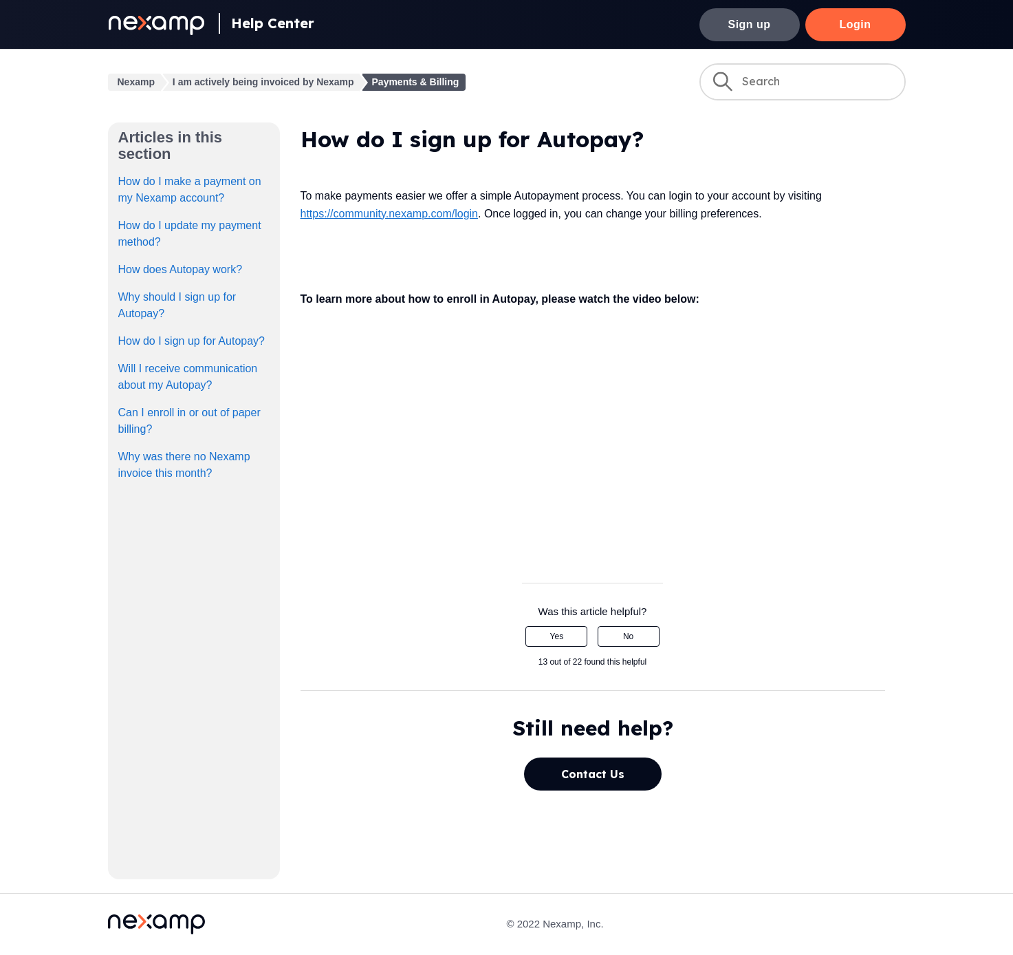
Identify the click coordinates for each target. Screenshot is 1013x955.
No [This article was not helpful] (628, 636)
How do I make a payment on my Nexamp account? (189, 189)
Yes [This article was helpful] (557, 636)
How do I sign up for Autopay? (191, 341)
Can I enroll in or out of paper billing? (189, 421)
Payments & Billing (415, 81)
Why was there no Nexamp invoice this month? (184, 465)
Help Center (272, 23)
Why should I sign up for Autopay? (177, 305)
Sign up (749, 24)
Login (855, 24)
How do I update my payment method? (189, 233)
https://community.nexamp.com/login (389, 213)
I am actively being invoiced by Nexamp (263, 81)
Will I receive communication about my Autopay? (188, 377)
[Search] (802, 82)
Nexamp (136, 81)
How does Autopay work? (180, 269)
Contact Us (592, 774)
